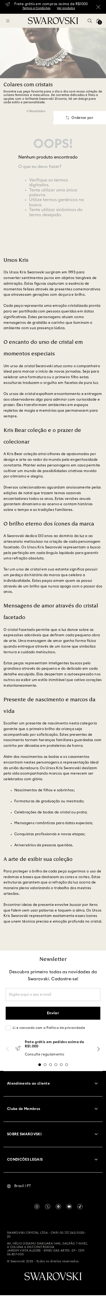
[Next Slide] (98, 1049)
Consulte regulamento (44, 1054)
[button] (90, 20)
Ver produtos (66, 8)
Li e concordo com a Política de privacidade (49, 1027)
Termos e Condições (36, 8)
